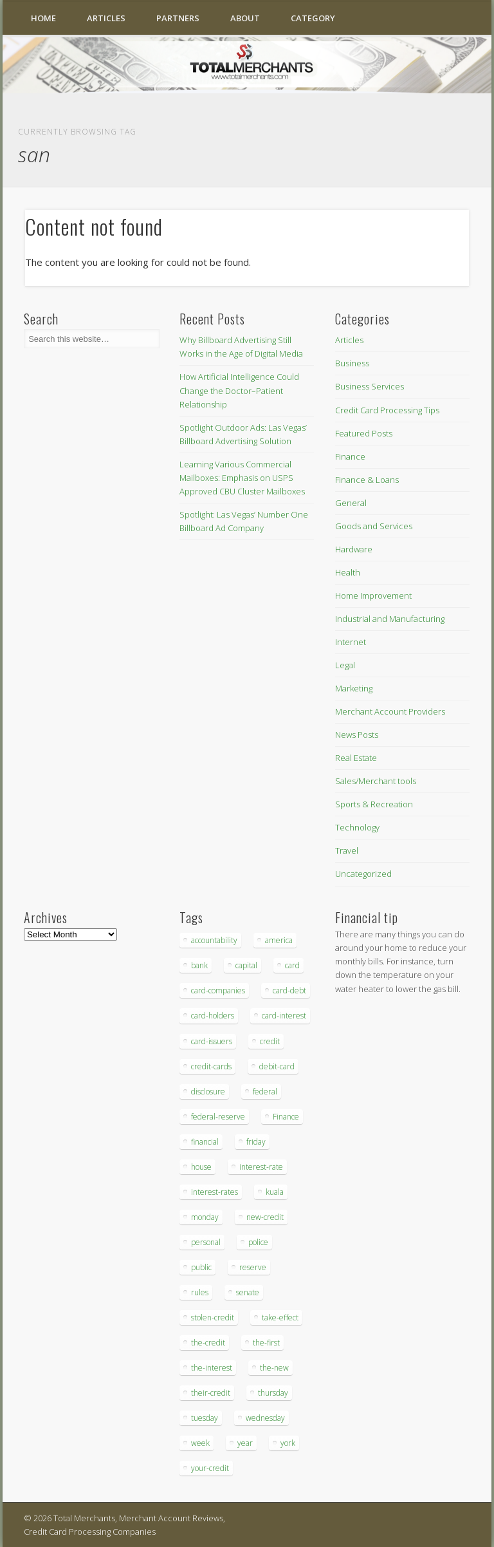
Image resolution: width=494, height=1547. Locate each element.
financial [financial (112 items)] (205, 1141)
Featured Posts (363, 433)
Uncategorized (363, 873)
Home (43, 18)
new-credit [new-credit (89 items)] (265, 1217)
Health (347, 572)
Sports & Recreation (374, 804)
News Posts (356, 734)
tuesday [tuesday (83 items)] (204, 1417)
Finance (350, 456)
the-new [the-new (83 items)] (274, 1367)
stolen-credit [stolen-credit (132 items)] (212, 1317)
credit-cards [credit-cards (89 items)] (211, 1066)
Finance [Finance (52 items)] (286, 1116)
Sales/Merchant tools (375, 781)
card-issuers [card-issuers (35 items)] (211, 1041)
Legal (345, 665)
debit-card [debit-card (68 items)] (277, 1066)
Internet (350, 642)
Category (313, 18)
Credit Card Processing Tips (387, 410)
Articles (106, 18)
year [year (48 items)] (245, 1443)
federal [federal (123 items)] (265, 1091)
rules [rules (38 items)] (199, 1292)
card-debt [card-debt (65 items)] (289, 990)
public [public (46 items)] (201, 1267)
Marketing (353, 688)
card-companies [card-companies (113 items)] (218, 990)
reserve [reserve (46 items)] (252, 1267)
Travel (346, 850)
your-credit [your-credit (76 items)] (210, 1468)
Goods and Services (373, 526)
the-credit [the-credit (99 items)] (208, 1342)
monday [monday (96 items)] (205, 1217)
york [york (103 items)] (287, 1443)
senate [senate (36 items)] (247, 1292)
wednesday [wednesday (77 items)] (265, 1417)
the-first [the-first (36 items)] (266, 1342)
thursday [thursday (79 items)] (273, 1392)
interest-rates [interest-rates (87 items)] (214, 1191)
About (245, 18)
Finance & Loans (367, 479)
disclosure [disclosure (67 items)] (208, 1091)
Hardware (353, 549)
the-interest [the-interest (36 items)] (211, 1367)
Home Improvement (373, 595)
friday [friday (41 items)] (256, 1141)
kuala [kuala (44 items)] (275, 1191)
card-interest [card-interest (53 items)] (284, 1015)
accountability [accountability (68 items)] (214, 940)
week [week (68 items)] (200, 1443)
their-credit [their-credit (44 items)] (210, 1392)
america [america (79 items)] (279, 940)
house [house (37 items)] (201, 1166)
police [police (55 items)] (258, 1242)
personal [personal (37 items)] (206, 1242)
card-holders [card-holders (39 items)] (212, 1015)
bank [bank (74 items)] (199, 965)
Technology (357, 827)
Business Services (369, 386)
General (351, 503)
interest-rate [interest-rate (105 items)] (261, 1166)
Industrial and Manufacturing (389, 618)
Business (352, 363)
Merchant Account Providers (390, 711)
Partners (177, 18)
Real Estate (356, 758)
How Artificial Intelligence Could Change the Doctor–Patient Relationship (239, 390)
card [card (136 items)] (292, 965)
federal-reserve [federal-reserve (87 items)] (218, 1116)
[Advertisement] (373, 1220)
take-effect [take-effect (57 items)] (280, 1317)
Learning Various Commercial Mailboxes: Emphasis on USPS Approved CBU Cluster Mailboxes (242, 477)
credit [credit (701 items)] (270, 1041)
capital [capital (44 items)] (246, 965)
